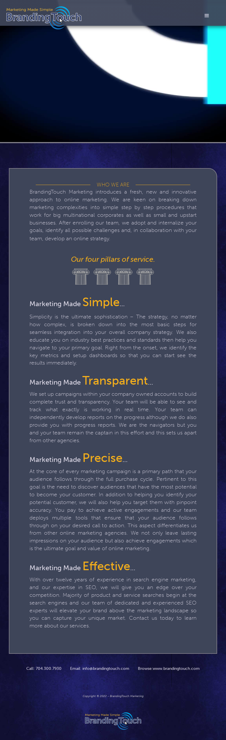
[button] (207, 17)
